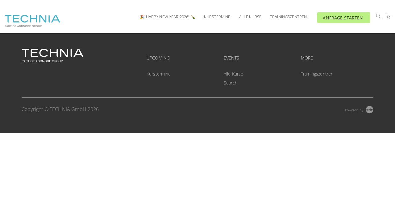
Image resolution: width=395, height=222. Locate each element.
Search (230, 83)
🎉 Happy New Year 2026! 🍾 (167, 16)
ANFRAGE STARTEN (343, 17)
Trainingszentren (288, 16)
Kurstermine (217, 16)
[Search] (378, 16)
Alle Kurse (250, 16)
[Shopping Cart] (387, 16)
